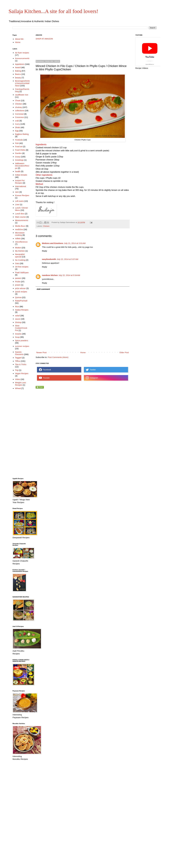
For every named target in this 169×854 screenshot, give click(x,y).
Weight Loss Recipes (20, 383)
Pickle (17, 281)
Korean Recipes (22, 195)
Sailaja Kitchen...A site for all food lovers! (53, 11)
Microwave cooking (20, 234)
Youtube (44, 377)
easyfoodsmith (49, 259)
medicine (19, 229)
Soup (17, 337)
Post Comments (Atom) (58, 357)
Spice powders (21, 340)
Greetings (19, 160)
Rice (17, 306)
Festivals (19, 140)
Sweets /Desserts (19, 353)
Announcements (22, 58)
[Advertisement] (84, 50)
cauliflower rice (21, 95)
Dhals (17, 127)
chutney (18, 107)
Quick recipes (21, 291)
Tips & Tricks (20, 364)
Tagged (18, 357)
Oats (17, 263)
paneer (18, 278)
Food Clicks (20, 150)
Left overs (19, 201)
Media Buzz (20, 226)
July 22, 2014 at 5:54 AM (69, 275)
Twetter (91, 369)
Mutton (18, 247)
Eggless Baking (22, 134)
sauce (17, 319)
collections (19, 110)
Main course (20, 217)
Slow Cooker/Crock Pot (21, 327)
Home (83, 352)
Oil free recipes (21, 267)
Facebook (45, 369)
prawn (17, 285)
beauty (18, 77)
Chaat (17, 100)
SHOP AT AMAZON (44, 39)
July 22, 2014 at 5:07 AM (67, 259)
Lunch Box (19, 213)
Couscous (19, 117)
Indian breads (21, 175)
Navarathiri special (20, 255)
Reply (44, 251)
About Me (19, 39)
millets (18, 238)
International (20, 186)
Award (18, 67)
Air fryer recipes (22, 53)
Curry (17, 124)
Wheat (18, 388)
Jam (17, 192)
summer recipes (22, 346)
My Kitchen (20, 251)
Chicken (46, 226)
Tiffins (17, 361)
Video (17, 379)
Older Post (124, 352)
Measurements (21, 220)
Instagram (92, 377)
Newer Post (41, 352)
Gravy (17, 157)
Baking (18, 71)
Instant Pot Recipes (20, 181)
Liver (17, 204)
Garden (18, 153)
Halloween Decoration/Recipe (22, 165)
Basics (18, 74)
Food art (18, 146)
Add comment (43, 289)
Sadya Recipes (21, 310)
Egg (17, 131)
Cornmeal (19, 114)
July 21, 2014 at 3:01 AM (75, 243)
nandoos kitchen (50, 275)
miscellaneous (21, 242)
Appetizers (19, 64)
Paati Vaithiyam (22, 272)
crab (17, 121)
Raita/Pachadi (21, 301)
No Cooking (20, 260)
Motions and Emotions (52, 243)
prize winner (20, 288)
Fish (17, 143)
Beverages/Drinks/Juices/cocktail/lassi (22, 83)
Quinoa (18, 297)
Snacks (18, 334)
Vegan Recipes (21, 373)
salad (17, 315)
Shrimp (18, 322)
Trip (16, 370)
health (17, 171)
